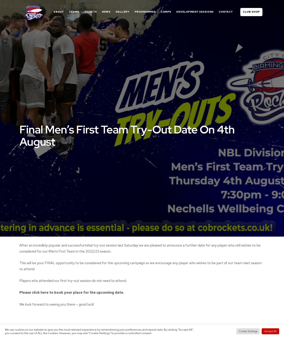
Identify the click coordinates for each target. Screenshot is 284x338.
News (106, 11)
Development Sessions (194, 11)
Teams (74, 11)
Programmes (145, 11)
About (58, 11)
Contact (226, 11)
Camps (166, 11)
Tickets (90, 11)
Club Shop (251, 11)
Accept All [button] (270, 331)
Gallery (123, 11)
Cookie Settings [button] (248, 331)
